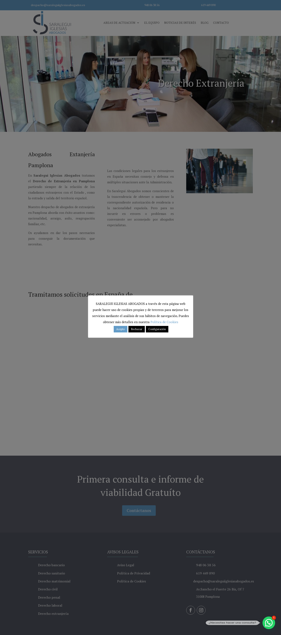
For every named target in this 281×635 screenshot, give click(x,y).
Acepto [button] (120, 329)
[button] (269, 622)
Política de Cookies (164, 322)
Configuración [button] (157, 329)
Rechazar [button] (136, 329)
